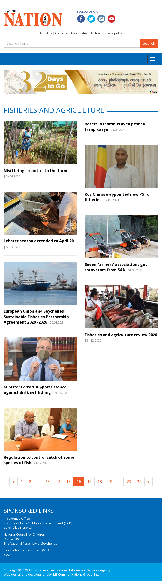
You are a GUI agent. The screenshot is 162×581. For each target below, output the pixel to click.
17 (89, 481)
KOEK (7, 554)
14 (58, 481)
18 (99, 481)
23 (129, 481)
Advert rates (78, 33)
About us (46, 33)
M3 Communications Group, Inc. (76, 574)
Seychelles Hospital (18, 527)
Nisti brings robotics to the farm (35, 170)
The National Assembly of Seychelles (30, 543)
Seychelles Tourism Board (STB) (26, 550)
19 (110, 481)
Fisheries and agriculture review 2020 (121, 334)
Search (149, 43)
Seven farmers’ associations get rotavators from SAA (116, 267)
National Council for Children (24, 534)
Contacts (61, 33)
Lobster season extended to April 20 (39, 241)
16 (79, 481)
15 (68, 481)
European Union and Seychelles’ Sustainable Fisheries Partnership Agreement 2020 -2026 (36, 316)
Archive (95, 33)
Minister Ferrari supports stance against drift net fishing (35, 389)
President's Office (17, 518)
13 (47, 481)
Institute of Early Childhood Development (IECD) (38, 523)
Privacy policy (113, 33)
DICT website (13, 539)
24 (139, 481)
